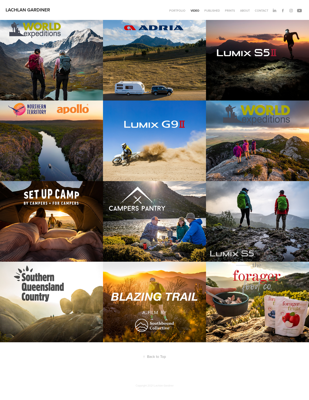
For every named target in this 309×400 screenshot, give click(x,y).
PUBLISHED (212, 11)
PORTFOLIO (177, 11)
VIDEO (195, 11)
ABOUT (245, 11)
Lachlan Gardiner (28, 9)
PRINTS (230, 11)
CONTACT (261, 11)
